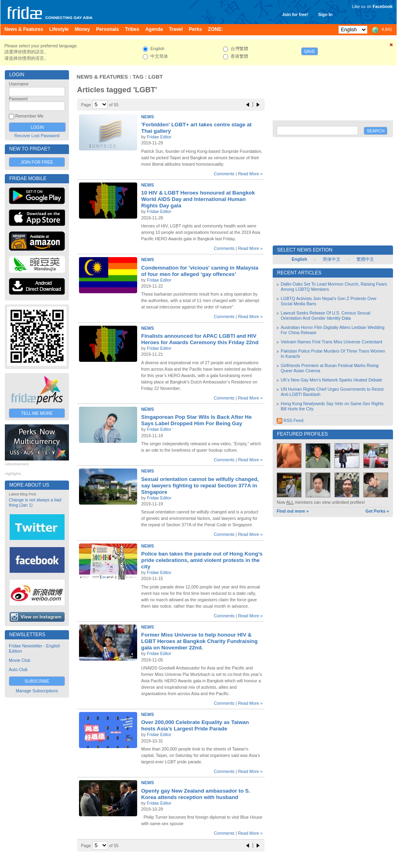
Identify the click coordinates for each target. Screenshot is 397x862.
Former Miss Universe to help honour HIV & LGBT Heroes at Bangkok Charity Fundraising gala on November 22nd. (199, 641)
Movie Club (19, 660)
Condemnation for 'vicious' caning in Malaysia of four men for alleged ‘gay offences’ (199, 271)
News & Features (102, 77)
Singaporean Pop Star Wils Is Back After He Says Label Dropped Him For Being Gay (196, 420)
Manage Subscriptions (37, 690)
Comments (224, 173)
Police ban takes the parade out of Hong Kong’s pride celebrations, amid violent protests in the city (201, 560)
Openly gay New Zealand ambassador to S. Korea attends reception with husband (195, 794)
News (147, 116)
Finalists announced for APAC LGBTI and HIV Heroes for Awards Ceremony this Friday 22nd (200, 339)
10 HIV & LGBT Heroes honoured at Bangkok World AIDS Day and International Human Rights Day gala (198, 199)
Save (309, 51)
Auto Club (18, 669)
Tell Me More (37, 413)
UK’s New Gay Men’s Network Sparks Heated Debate (331, 379)
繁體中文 (365, 259)
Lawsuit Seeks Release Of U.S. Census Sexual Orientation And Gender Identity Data (325, 315)
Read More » (250, 173)
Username (18, 83)
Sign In (325, 14)
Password (18, 98)
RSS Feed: (290, 420)
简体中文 (331, 259)
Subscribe (36, 681)
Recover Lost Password (37, 135)
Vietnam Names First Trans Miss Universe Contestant (331, 341)
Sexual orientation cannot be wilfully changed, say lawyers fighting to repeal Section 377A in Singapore (200, 485)
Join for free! (295, 14)
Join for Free (36, 162)
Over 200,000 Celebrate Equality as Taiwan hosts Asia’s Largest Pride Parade (195, 725)
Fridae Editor (159, 136)
